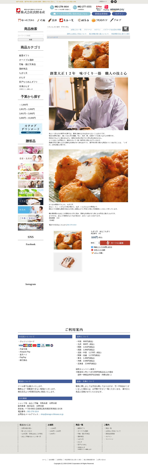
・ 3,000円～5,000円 (54, 431)
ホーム (49, 37)
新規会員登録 (101, 14)
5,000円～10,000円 (27, 118)
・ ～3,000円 (52, 428)
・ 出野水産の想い (26, 428)
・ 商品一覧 (108, 428)
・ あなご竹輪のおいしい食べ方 (30, 436)
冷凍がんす (24, 86)
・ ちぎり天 (80, 439)
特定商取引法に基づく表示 (120, 34)
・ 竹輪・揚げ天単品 (83, 434)
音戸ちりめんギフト (28, 82)
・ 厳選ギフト (80, 428)
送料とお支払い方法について (76, 34)
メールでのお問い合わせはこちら (70, 14)
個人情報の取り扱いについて (99, 34)
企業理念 (59, 459)
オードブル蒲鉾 (26, 60)
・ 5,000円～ (52, 434)
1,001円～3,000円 (27, 109)
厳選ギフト (24, 55)
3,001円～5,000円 (27, 113)
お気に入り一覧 (76, 29)
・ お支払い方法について (112, 431)
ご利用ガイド (103, 1)
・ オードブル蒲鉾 (82, 431)
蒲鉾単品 (23, 69)
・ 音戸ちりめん (81, 444)
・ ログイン (108, 436)
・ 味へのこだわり (26, 431)
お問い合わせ (101, 459)
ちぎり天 (55, 37)
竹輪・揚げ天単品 (27, 64)
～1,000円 (23, 105)
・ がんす (79, 442)
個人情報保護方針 (89, 459)
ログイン (119, 14)
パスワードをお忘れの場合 (112, 29)
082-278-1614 (71, 225)
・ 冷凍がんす (80, 447)
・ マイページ (108, 439)
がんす (22, 77)
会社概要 (51, 459)
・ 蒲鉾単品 (80, 436)
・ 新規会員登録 (109, 434)
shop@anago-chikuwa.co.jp (52, 414)
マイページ (88, 29)
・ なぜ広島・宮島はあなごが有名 (31, 434)
